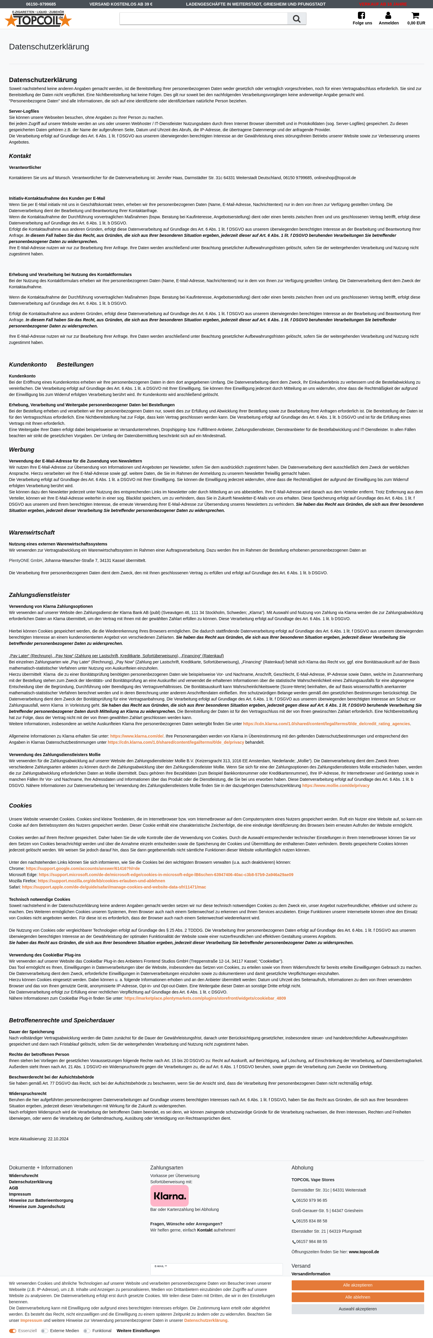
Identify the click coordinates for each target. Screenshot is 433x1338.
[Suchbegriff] (203, 18)
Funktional (102, 1330)
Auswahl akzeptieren (358, 1309)
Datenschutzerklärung (30, 1181)
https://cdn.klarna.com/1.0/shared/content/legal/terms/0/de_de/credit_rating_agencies (326, 723)
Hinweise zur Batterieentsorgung (41, 1200)
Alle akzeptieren (358, 1285)
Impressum (20, 1194)
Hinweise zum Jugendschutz (37, 1206)
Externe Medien (64, 1330)
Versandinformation (311, 1274)
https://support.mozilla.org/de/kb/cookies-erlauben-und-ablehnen (101, 880)
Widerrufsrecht (23, 1175)
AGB (13, 1188)
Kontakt (205, 1230)
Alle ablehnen (357, 1297)
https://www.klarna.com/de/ (136, 736)
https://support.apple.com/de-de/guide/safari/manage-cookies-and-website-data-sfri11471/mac (114, 887)
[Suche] (296, 18)
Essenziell (27, 1330)
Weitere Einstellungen (138, 1330)
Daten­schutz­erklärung (206, 1320)
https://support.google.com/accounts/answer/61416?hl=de (83, 868)
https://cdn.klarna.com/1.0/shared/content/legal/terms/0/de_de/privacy (176, 742)
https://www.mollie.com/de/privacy (336, 785)
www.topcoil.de (364, 1251)
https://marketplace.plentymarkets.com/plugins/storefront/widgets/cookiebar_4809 (205, 998)
